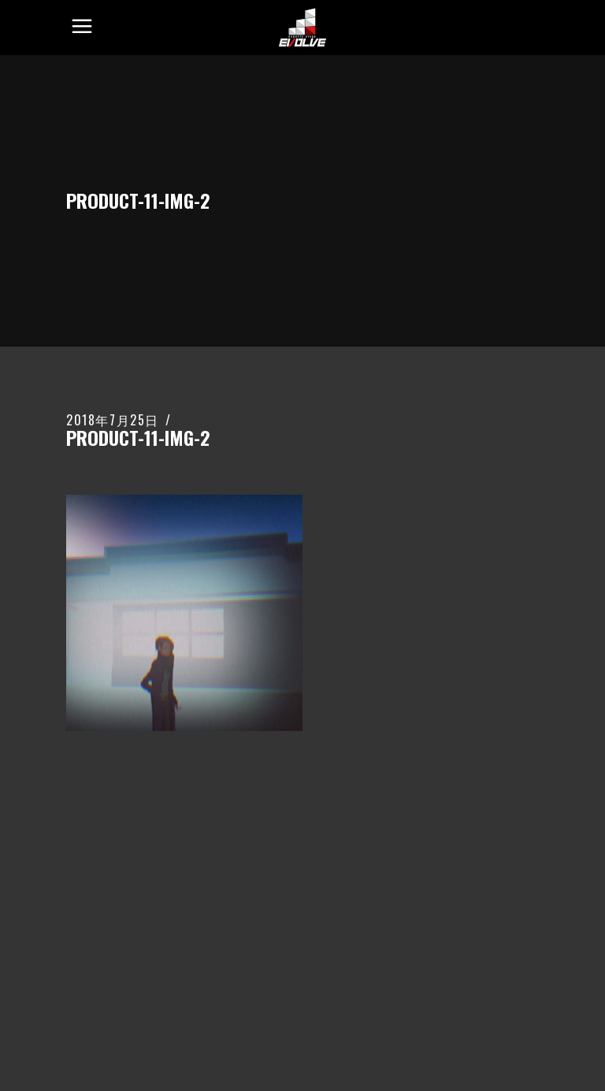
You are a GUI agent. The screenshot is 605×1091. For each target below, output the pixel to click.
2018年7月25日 (112, 419)
